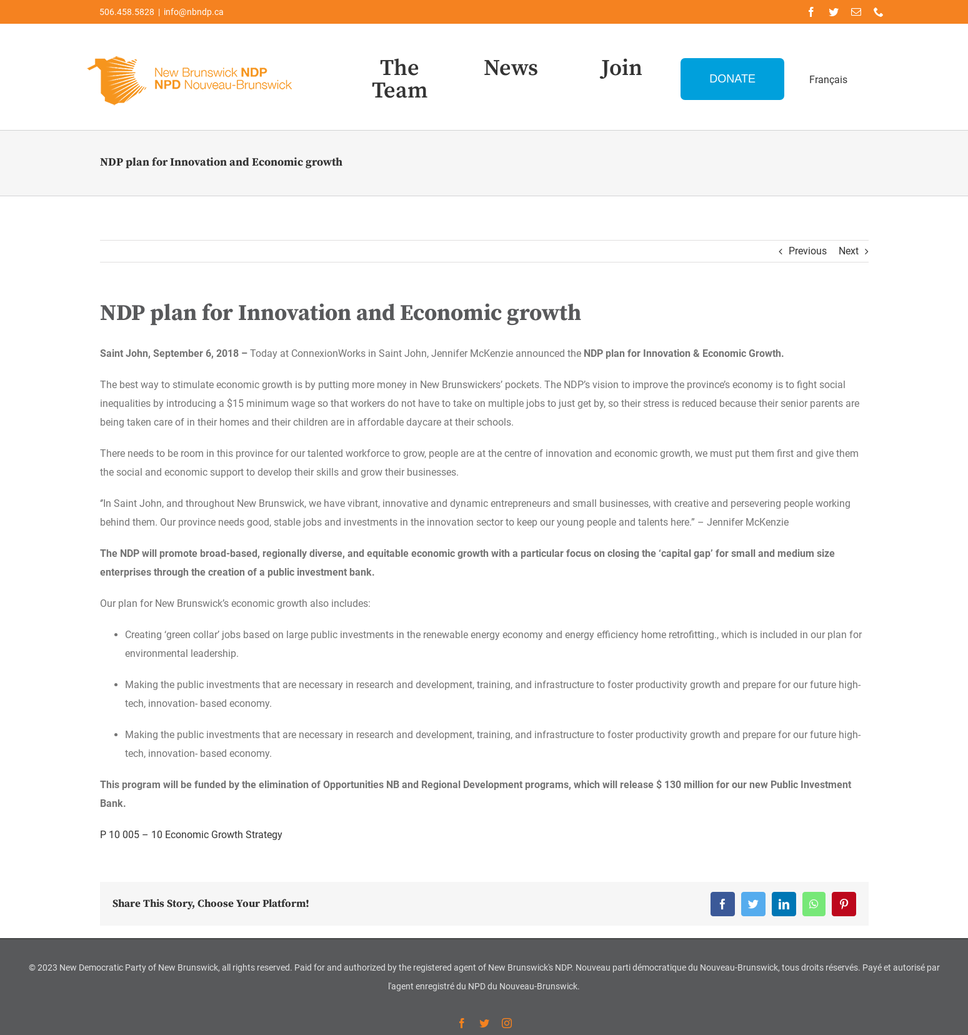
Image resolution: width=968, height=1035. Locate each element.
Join (621, 68)
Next (849, 251)
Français (828, 80)
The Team (400, 79)
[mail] (856, 12)
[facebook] (811, 12)
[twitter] (834, 12)
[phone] (879, 12)
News (511, 68)
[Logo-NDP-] (190, 53)
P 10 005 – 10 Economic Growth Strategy (191, 835)
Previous (808, 251)
